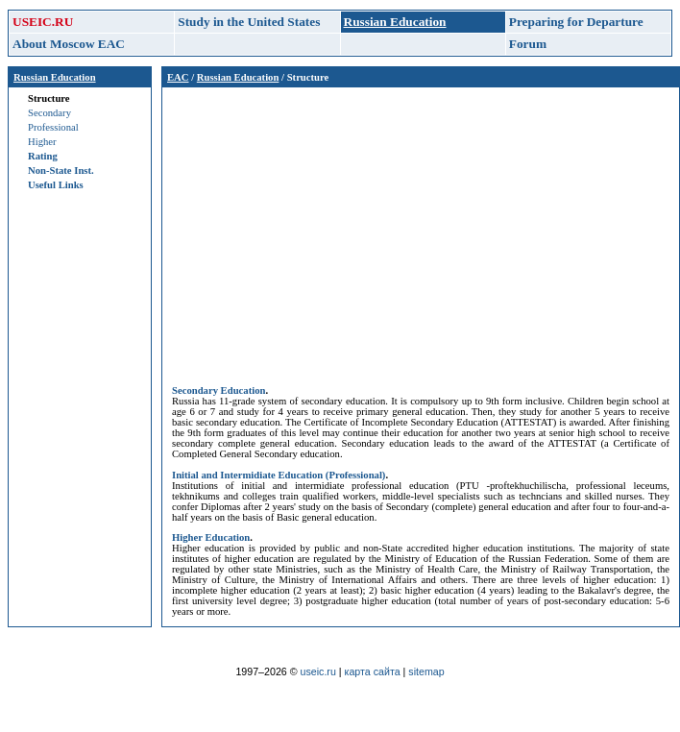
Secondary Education (218, 390)
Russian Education (54, 77)
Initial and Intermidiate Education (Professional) (278, 475)
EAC (178, 77)
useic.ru (318, 671)
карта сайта (373, 671)
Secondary (49, 113)
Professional (53, 127)
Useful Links (56, 185)
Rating (43, 156)
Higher (42, 141)
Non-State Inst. (61, 170)
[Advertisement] (420, 231)
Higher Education (211, 537)
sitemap (426, 671)
